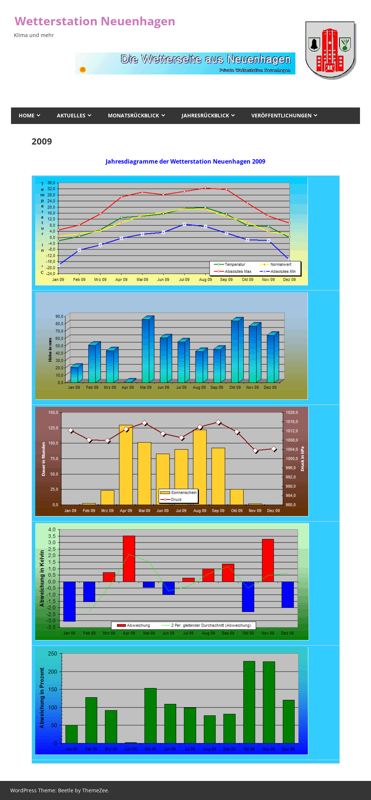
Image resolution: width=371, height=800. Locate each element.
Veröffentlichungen (281, 115)
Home (26, 115)
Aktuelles (71, 115)
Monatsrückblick (133, 115)
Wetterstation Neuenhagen (95, 21)
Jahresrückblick (205, 115)
